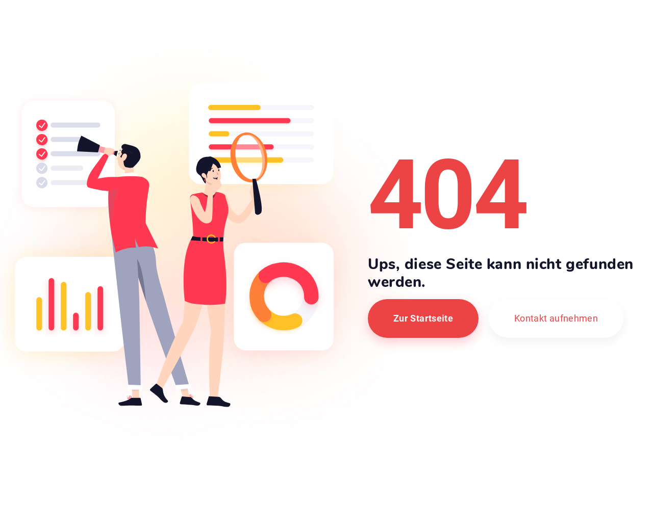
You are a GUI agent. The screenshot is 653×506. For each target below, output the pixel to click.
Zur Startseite (423, 318)
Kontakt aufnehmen (556, 318)
